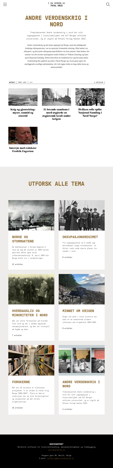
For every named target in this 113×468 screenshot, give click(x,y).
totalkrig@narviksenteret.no (60, 458)
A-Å (31, 82)
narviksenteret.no (56, 450)
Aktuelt (12, 82)
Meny (5, 4)
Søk (108, 4)
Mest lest (22, 82)
